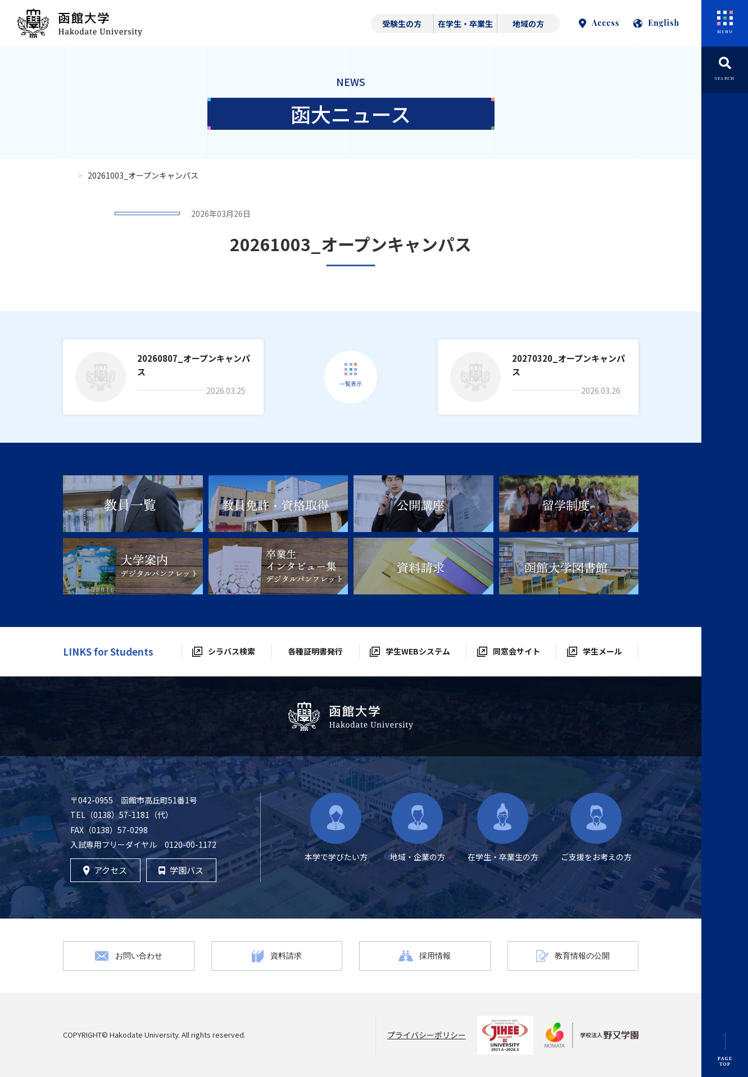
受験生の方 (401, 23)
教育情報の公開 (582, 955)
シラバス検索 (231, 651)
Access (599, 22)
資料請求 (286, 955)
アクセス (105, 870)
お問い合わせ (138, 955)
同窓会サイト (516, 651)
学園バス (180, 870)
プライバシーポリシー (426, 1034)
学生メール (602, 651)
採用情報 (435, 955)
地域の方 (528, 23)
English (656, 22)
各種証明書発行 (315, 651)
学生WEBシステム (418, 651)
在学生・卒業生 (465, 23)
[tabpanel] (133, 503)
